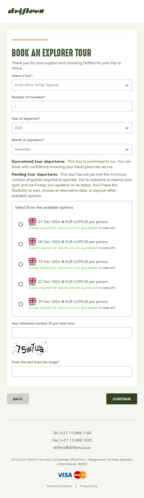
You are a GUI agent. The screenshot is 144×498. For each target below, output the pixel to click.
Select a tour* (22, 75)
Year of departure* (26, 118)
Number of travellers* (28, 97)
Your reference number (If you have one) (43, 323)
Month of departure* (28, 139)
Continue (122, 399)
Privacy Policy (89, 486)
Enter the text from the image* (36, 361)
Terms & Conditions (59, 486)
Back (18, 399)
